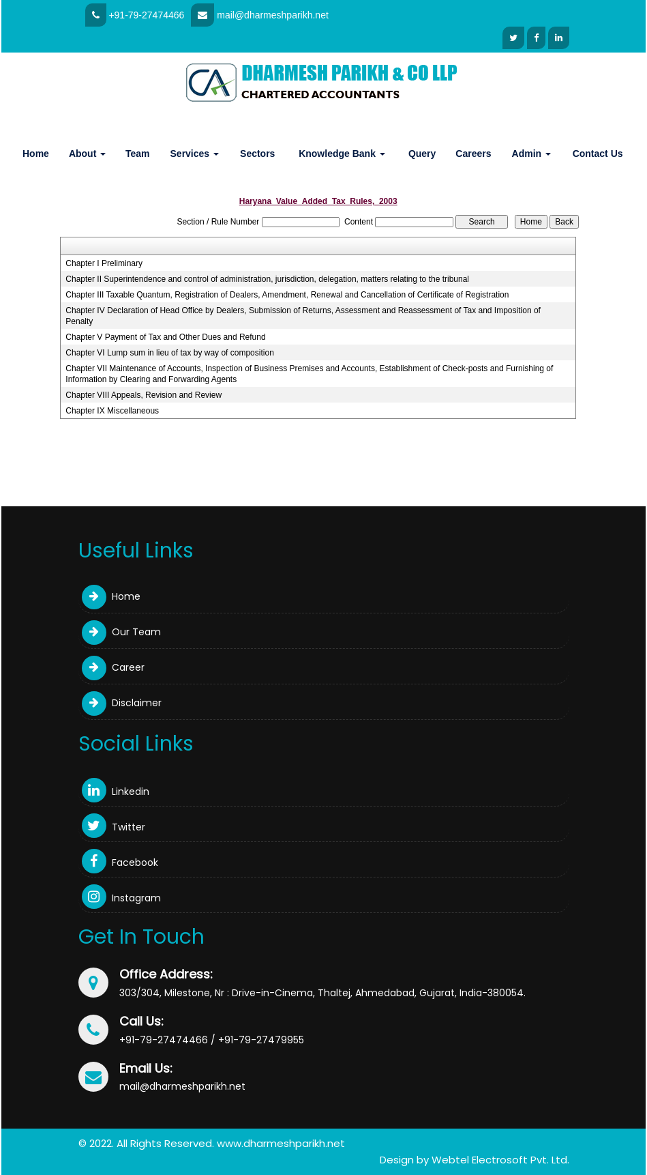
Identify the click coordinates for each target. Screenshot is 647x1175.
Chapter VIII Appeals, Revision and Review (143, 395)
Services (195, 153)
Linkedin (115, 791)
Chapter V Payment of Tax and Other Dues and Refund (165, 337)
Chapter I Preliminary (103, 263)
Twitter (113, 827)
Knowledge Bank (342, 153)
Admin (531, 153)
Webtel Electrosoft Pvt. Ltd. (500, 1159)
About (87, 153)
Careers (473, 153)
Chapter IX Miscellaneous (112, 411)
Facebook (120, 862)
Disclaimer (122, 703)
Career (113, 667)
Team (137, 153)
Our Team (121, 632)
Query (422, 153)
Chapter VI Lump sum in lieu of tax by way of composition (169, 353)
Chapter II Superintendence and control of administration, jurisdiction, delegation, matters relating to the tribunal (267, 279)
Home (35, 153)
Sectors (257, 153)
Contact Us (598, 153)
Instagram (121, 898)
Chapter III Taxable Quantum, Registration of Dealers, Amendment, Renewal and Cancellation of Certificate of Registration (287, 295)
